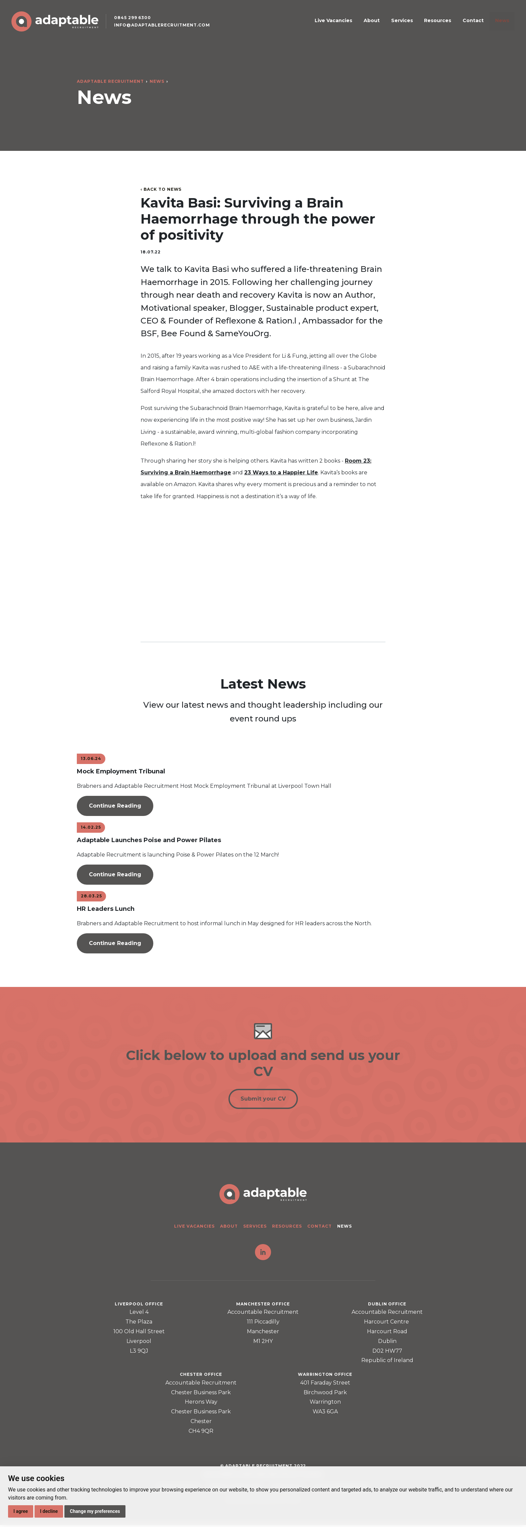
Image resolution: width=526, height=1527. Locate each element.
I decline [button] (49, 1511)
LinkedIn (263, 1254)
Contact (477, 25)
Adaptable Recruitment (110, 81)
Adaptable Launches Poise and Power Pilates (149, 840)
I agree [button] (20, 1511)
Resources (448, 25)
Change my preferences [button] (95, 1511)
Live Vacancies (364, 25)
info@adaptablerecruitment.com (167, 30)
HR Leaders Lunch (106, 909)
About (396, 25)
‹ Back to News (161, 189)
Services (419, 25)
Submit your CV (263, 1100)
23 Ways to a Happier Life (281, 472)
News (500, 25)
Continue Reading (115, 806)
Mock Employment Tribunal (121, 771)
